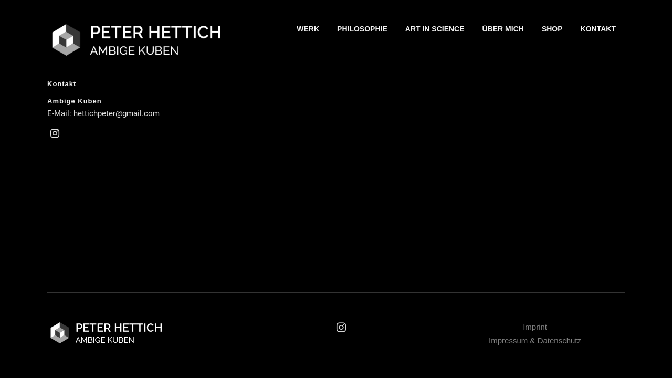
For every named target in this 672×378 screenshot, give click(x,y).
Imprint (535, 326)
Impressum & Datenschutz (535, 340)
